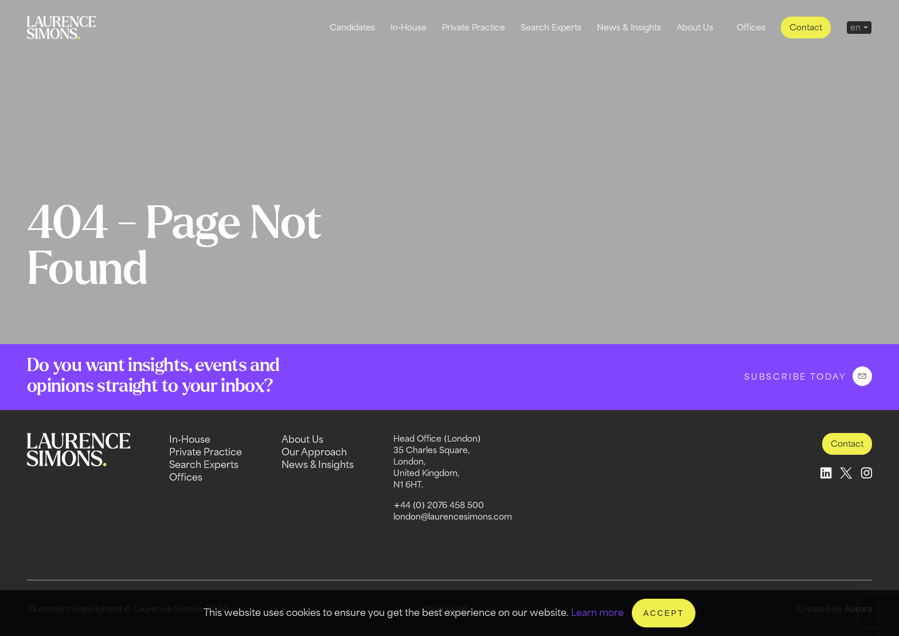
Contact (805, 27)
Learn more (597, 612)
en (855, 27)
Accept (663, 613)
